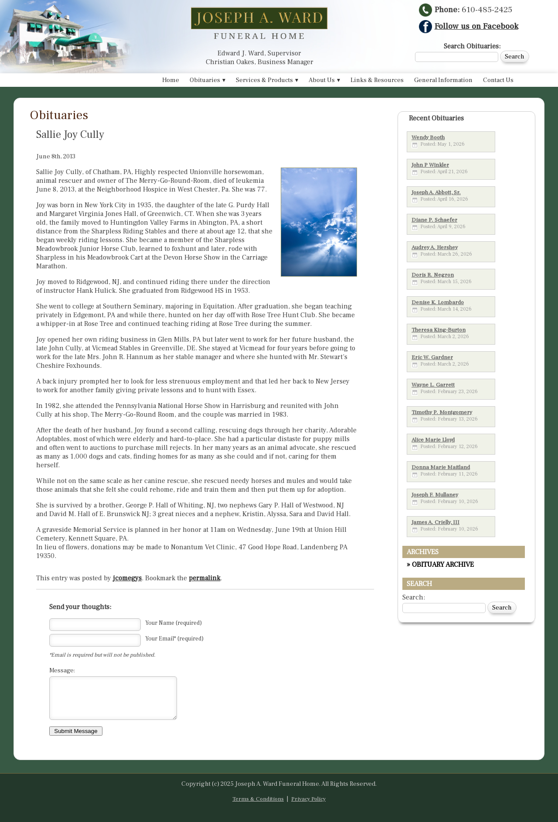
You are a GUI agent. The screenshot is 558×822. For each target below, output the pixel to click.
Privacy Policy (308, 798)
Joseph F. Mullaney (435, 494)
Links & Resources (377, 80)
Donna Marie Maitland (441, 467)
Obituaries (205, 80)
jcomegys (127, 578)
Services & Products (264, 80)
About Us (322, 80)
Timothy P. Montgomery (442, 412)
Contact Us (498, 80)
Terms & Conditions (258, 798)
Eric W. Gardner (432, 357)
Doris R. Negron (433, 274)
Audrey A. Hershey (435, 247)
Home (170, 80)
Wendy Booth (428, 137)
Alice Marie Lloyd (433, 439)
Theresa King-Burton (439, 329)
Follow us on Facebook (468, 26)
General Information (443, 80)
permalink (204, 578)
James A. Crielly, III (435, 522)
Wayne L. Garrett (433, 384)
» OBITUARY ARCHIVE (440, 564)
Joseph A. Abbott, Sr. (436, 192)
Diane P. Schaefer (434, 219)
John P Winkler (430, 164)
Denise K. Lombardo (438, 302)
